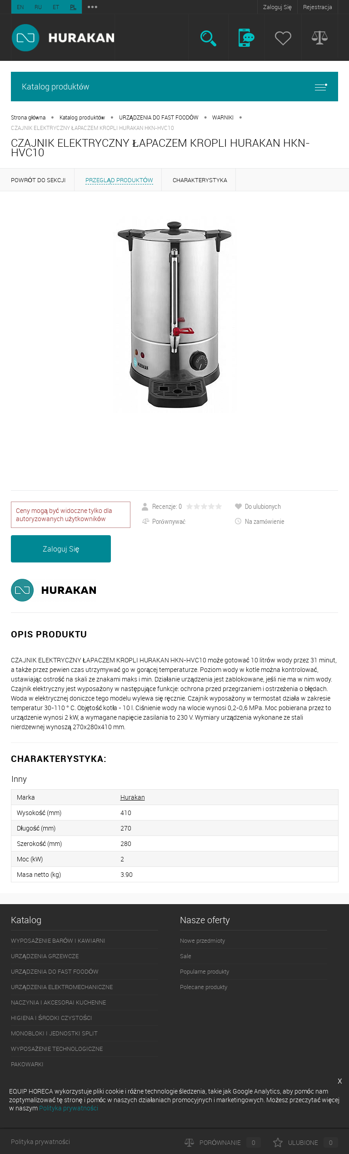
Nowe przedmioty (202, 940)
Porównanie (222, 1142)
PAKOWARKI (27, 1064)
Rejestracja (317, 7)
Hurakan (132, 797)
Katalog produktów (174, 86)
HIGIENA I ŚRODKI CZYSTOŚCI (51, 1018)
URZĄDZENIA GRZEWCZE (45, 956)
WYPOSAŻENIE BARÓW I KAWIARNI (58, 940)
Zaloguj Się (277, 7)
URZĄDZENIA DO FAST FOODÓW (159, 117)
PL (73, 6)
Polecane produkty (203, 987)
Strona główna (28, 117)
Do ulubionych (257, 506)
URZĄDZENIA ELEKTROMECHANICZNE (62, 987)
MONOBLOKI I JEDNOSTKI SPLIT (54, 1033)
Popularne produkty (204, 971)
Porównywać (163, 521)
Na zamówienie (259, 521)
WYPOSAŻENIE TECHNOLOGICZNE (57, 1049)
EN (20, 6)
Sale (185, 956)
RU (38, 6)
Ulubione (305, 1142)
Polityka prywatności (40, 1141)
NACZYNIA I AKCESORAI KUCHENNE (58, 1002)
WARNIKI (223, 117)
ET (56, 6)
